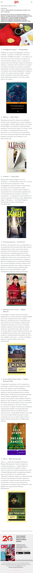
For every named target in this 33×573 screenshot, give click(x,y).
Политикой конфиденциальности (15, 567)
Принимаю (16, 570)
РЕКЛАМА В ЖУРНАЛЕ (21, 539)
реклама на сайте (20, 537)
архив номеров (19, 549)
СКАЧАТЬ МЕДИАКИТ (21, 536)
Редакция (18, 541)
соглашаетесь (19, 565)
